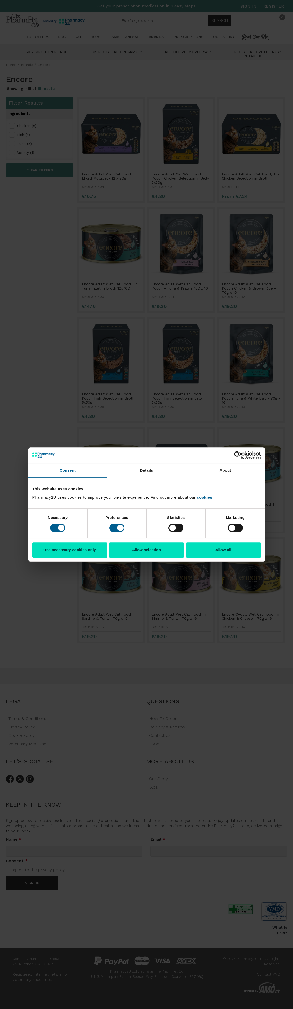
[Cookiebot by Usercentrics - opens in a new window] (238, 455)
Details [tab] (146, 470)
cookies (204, 497)
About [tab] (225, 470)
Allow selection (146, 550)
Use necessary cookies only (69, 550)
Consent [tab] (68, 470)
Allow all (223, 550)
